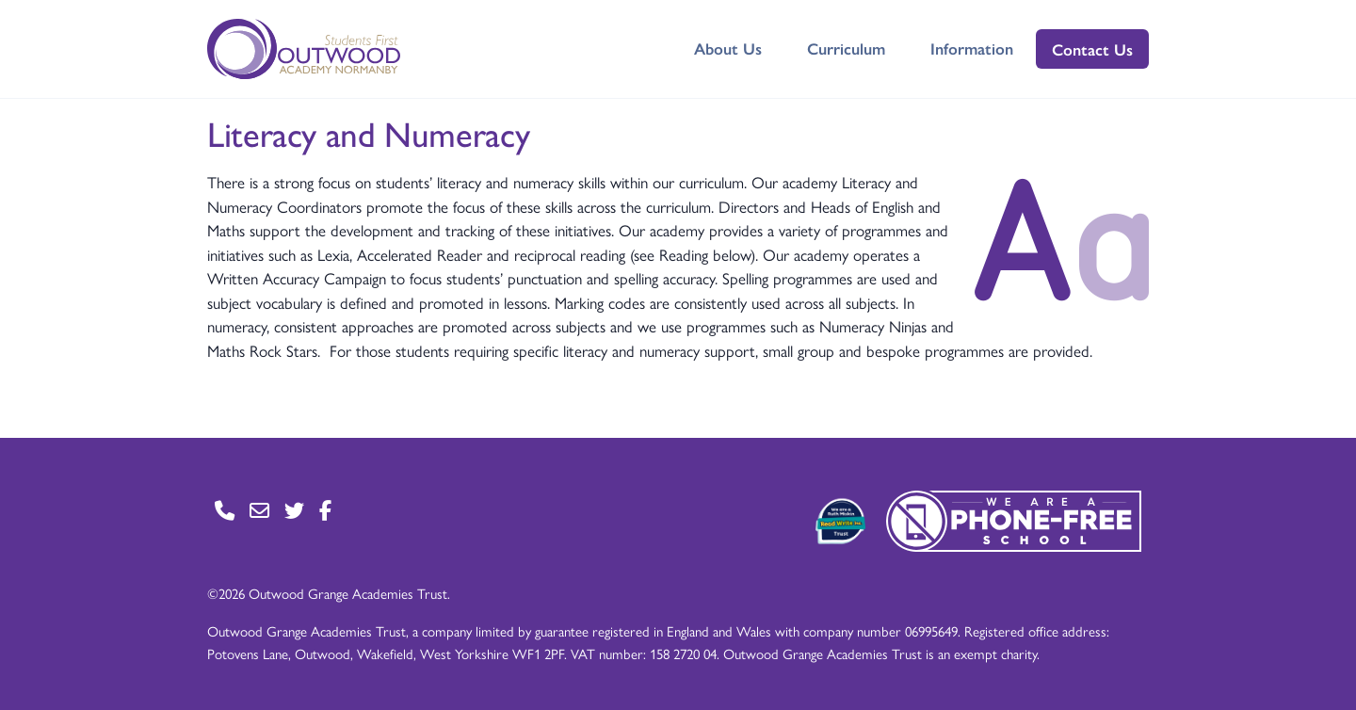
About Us (728, 48)
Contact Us (1092, 49)
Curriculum (846, 48)
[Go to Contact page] (224, 510)
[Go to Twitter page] (294, 510)
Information (971, 48)
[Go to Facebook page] (325, 510)
